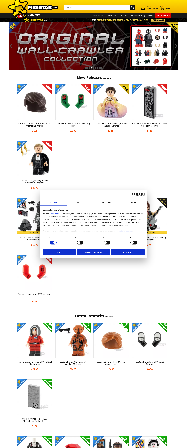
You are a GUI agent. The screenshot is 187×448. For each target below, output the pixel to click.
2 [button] (87, 68)
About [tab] (133, 202)
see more (107, 78)
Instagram (112, 404)
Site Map (19, 430)
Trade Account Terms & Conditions (70, 421)
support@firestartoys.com (66, 407)
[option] (93, 46)
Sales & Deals (163, 15)
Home (18, 395)
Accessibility (21, 423)
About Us (20, 402)
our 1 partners (56, 214)
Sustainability (22, 426)
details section (125, 231)
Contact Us (59, 395)
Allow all (128, 252)
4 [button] (91, 68)
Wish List (123, 15)
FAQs (150, 15)
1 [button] (86, 68)
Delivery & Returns (24, 412)
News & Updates (23, 406)
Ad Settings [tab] (107, 202)
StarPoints (111, 15)
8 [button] (99, 68)
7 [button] (97, 68)
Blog (18, 409)
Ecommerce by (162, 445)
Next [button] (176, 46)
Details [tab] (80, 202)
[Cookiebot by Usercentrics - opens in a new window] (134, 194)
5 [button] (93, 68)
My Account (98, 15)
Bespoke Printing (137, 15)
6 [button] (95, 68)
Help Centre (60, 399)
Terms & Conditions (24, 416)
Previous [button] (11, 46)
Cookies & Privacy (23, 419)
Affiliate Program (62, 425)
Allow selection (93, 252)
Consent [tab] (53, 202)
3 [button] (89, 68)
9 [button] (101, 68)
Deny (59, 252)
